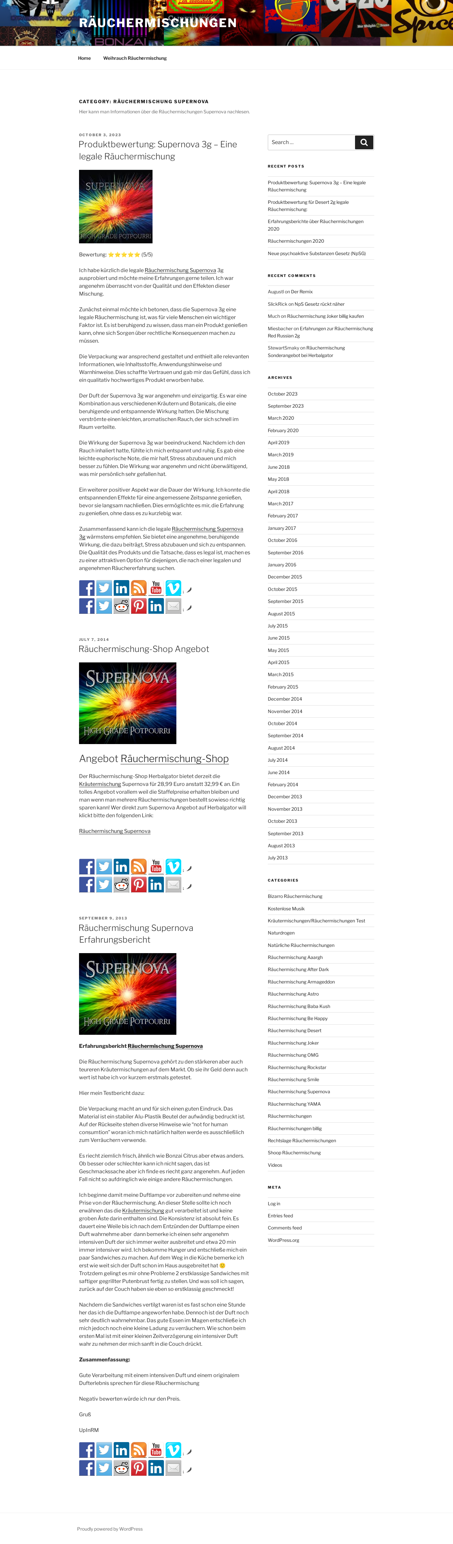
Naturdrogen (281, 932)
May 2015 (278, 650)
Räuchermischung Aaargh (295, 957)
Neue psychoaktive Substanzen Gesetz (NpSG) (317, 253)
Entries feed (280, 1215)
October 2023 (283, 394)
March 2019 (281, 454)
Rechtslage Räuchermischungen (302, 1140)
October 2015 (282, 589)
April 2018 (278, 491)
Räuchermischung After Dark (298, 969)
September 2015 (285, 601)
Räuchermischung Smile (293, 1079)
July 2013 (278, 857)
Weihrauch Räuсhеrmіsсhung (135, 58)
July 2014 (278, 760)
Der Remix (302, 291)
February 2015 (283, 687)
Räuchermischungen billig (295, 1128)
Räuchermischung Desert (294, 1030)
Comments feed (285, 1227)
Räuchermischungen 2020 (296, 241)
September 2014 (285, 735)
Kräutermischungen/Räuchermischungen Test (316, 920)
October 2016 (282, 540)
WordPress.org (283, 1240)
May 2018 (278, 479)
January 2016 (282, 564)
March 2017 (280, 503)
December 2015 (285, 576)
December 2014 (285, 699)
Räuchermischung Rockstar (297, 1067)
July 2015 (278, 625)
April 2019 (278, 442)
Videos (275, 1165)
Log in (274, 1203)
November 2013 (285, 809)
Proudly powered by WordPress (110, 1529)
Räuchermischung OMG (293, 1055)
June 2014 (279, 772)
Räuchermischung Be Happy (298, 1018)
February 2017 (283, 515)
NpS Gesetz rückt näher (320, 304)
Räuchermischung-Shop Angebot (143, 649)
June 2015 (279, 638)
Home (84, 58)
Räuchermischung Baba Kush (299, 1006)
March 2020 (281, 418)
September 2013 (285, 833)
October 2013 (282, 821)
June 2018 (279, 467)
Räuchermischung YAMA (294, 1104)
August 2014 (281, 748)
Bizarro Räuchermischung (295, 896)
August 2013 (281, 845)
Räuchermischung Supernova (180, 270)
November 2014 (285, 711)
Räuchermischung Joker (293, 1043)
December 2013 (285, 796)
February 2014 (283, 784)
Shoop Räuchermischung (294, 1152)
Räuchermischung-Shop (175, 758)
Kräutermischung (100, 784)
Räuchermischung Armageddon (301, 981)
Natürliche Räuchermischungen (301, 945)
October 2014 (282, 723)
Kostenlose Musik (286, 908)
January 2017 (282, 528)
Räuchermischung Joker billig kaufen (325, 316)
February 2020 (283, 430)
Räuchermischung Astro (293, 994)
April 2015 (278, 662)
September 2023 (286, 406)
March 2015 (281, 674)
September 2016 (285, 552)
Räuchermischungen (158, 23)
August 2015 (281, 613)
